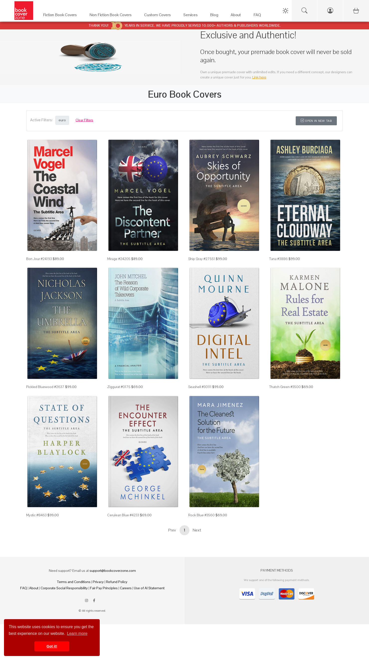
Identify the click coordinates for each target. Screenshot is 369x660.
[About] (237, 16)
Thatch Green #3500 (285, 387)
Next (197, 530)
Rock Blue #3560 (201, 515)
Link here (259, 77)
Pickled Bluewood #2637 (45, 387)
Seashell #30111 (199, 387)
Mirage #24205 (118, 259)
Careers (126, 588)
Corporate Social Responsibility (64, 588)
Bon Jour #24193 (39, 259)
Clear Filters (84, 120)
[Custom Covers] (158, 16)
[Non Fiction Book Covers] (112, 16)
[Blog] (215, 16)
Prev (172, 530)
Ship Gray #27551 (201, 259)
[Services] (191, 16)
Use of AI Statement (149, 588)
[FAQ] (259, 16)
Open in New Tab (316, 121)
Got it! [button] (52, 646)
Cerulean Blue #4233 (123, 515)
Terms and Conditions (74, 582)
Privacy (98, 582)
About (33, 588)
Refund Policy (116, 582)
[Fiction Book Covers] (61, 16)
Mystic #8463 (36, 515)
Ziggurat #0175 (118, 387)
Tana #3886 (278, 259)
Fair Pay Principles (104, 588)
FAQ (23, 588)
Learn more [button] (77, 633)
